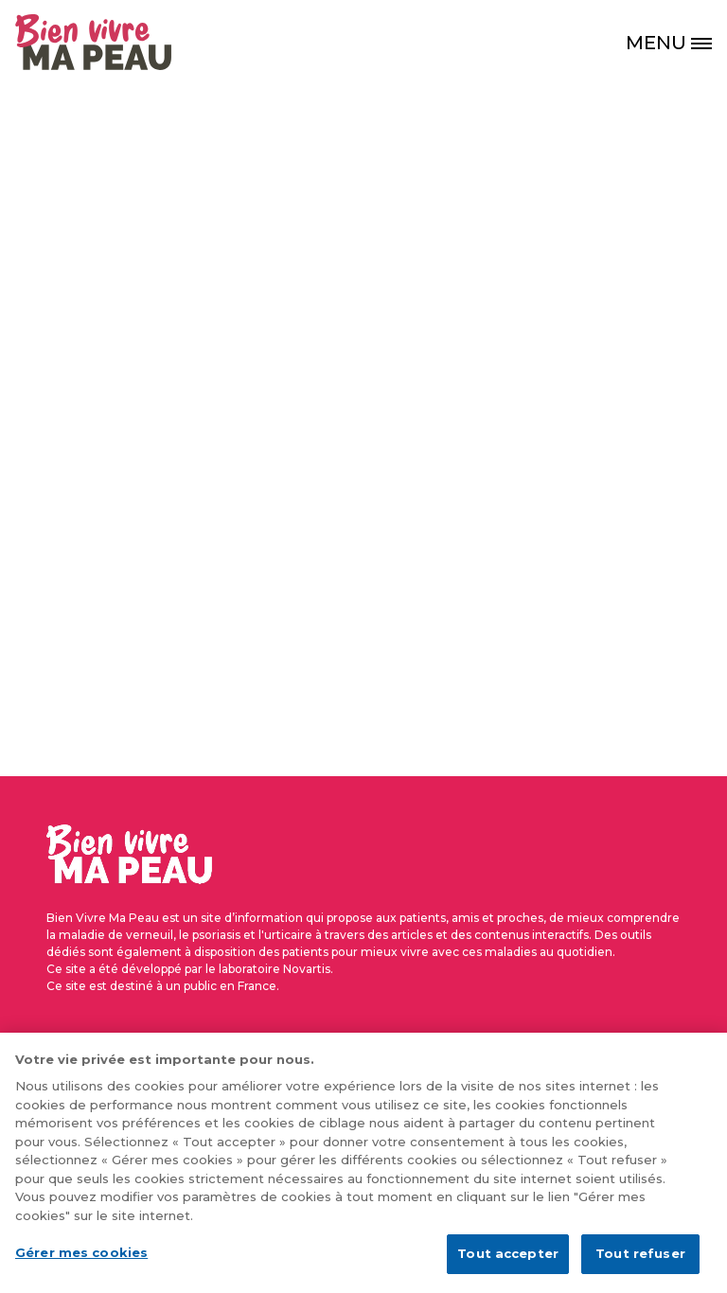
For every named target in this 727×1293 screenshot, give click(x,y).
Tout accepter (508, 1264)
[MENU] (676, 43)
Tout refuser (640, 1264)
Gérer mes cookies (81, 1263)
